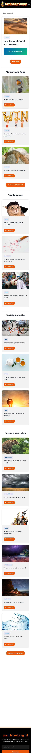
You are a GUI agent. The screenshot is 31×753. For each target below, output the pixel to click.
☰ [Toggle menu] (29, 4)
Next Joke (15, 61)
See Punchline (9, 105)
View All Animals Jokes (15, 185)
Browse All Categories (15, 653)
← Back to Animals (7, 13)
